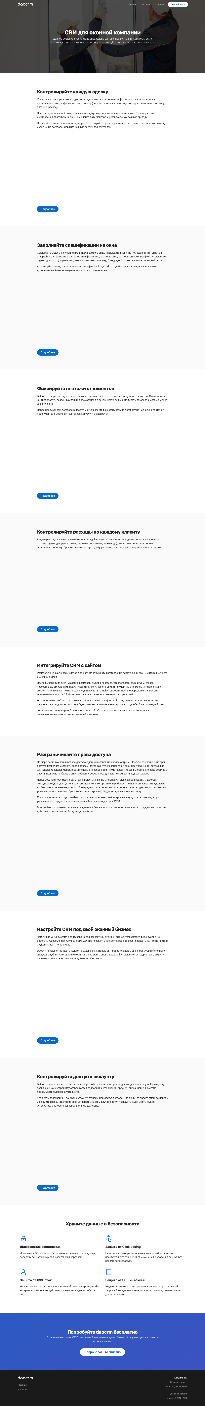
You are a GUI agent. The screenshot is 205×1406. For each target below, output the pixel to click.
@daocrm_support (178, 1382)
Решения (145, 4)
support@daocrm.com (176, 1386)
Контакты (159, 4)
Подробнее (48, 209)
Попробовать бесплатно (102, 1352)
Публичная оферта (178, 1393)
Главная (132, 4)
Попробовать (178, 4)
